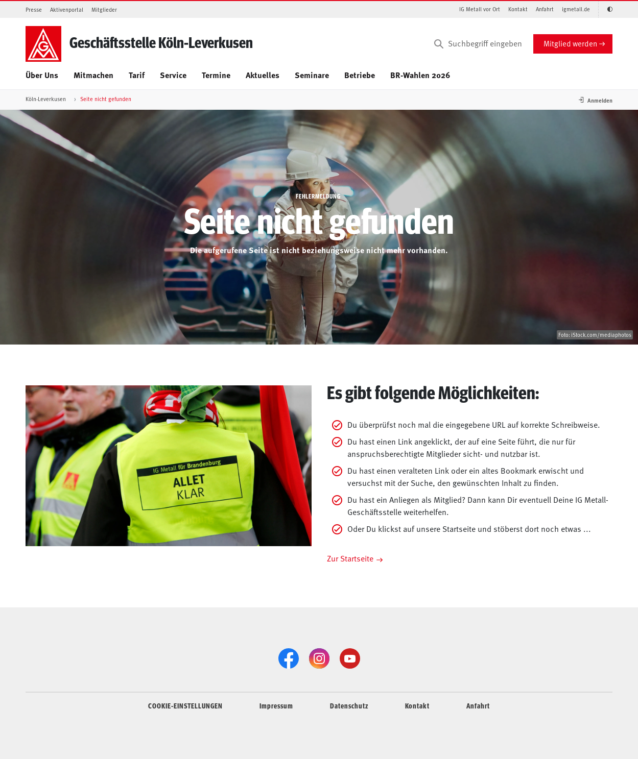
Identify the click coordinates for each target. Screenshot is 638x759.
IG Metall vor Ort (479, 9)
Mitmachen (93, 75)
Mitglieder (104, 9)
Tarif (137, 75)
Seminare (312, 75)
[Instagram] (319, 658)
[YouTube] (350, 658)
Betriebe (359, 75)
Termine (216, 75)
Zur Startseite (350, 558)
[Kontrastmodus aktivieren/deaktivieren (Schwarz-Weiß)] (605, 9)
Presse (34, 9)
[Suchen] (439, 44)
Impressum (276, 705)
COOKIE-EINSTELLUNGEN (185, 705)
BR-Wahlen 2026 (420, 75)
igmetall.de (576, 9)
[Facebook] (288, 658)
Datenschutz (349, 705)
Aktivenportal (66, 9)
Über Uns (42, 75)
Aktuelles (262, 75)
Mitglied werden (570, 43)
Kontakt (518, 9)
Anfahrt (545, 9)
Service (173, 75)
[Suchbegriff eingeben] (477, 44)
